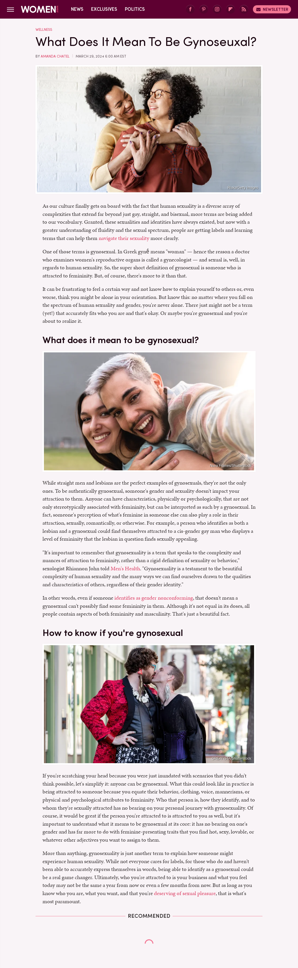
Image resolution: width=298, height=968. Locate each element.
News (77, 9)
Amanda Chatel (55, 56)
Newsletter (272, 9)
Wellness (44, 30)
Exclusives (104, 9)
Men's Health (125, 568)
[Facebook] (190, 9)
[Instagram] (217, 9)
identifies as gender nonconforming (153, 598)
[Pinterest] (203, 9)
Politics (135, 9)
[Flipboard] (230, 9)
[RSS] (244, 9)
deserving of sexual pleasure (185, 893)
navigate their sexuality (124, 238)
